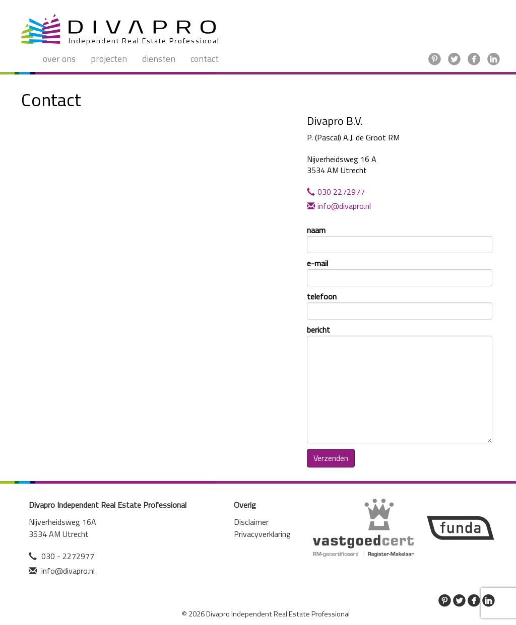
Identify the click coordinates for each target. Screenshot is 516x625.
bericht (399, 383)
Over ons (59, 58)
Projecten (109, 58)
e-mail (399, 272)
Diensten (158, 58)
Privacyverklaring (262, 534)
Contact (204, 58)
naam (399, 238)
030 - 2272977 (67, 556)
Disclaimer (251, 522)
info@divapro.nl (339, 206)
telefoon (399, 305)
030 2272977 (336, 192)
